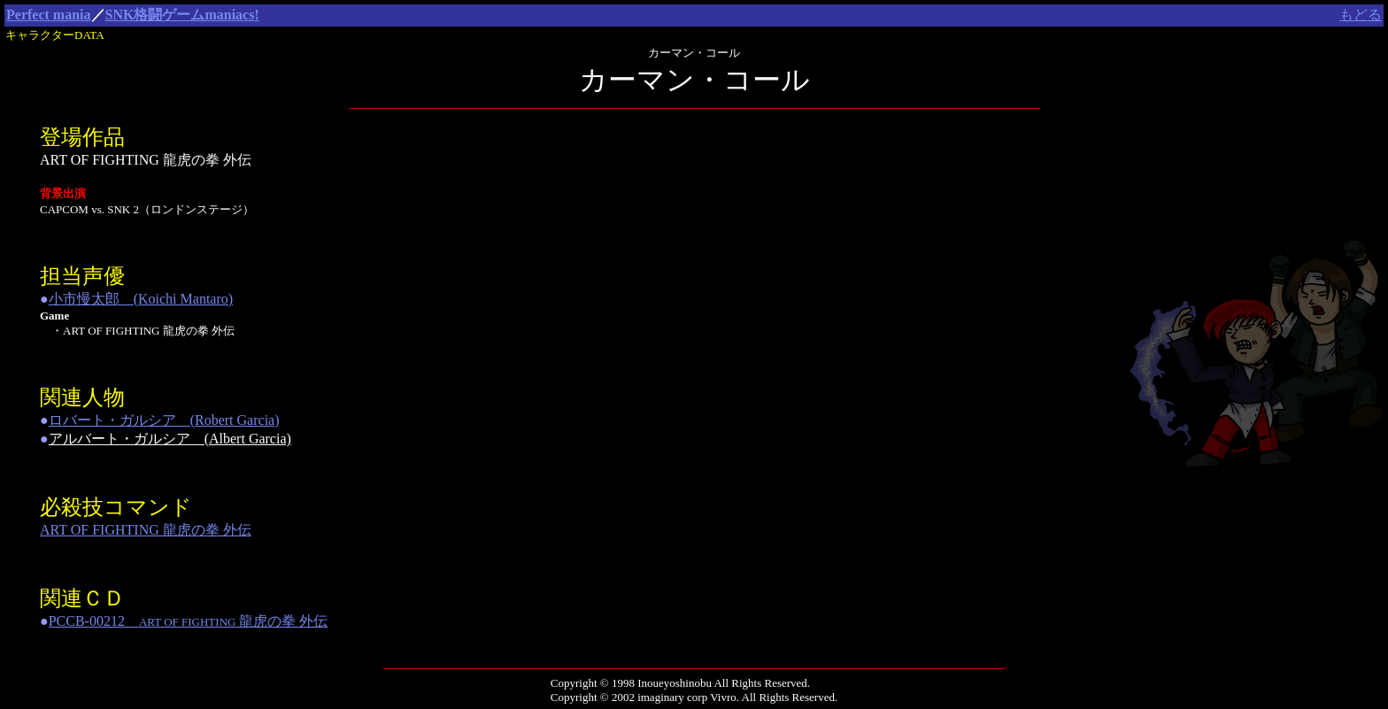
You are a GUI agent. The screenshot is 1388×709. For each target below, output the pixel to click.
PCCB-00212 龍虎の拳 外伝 (188, 620)
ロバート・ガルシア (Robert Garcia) (164, 420)
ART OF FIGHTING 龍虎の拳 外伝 (145, 529)
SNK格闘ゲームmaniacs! (182, 14)
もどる (1360, 14)
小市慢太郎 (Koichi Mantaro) (141, 298)
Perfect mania (48, 14)
